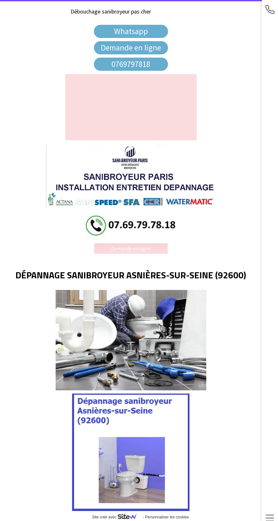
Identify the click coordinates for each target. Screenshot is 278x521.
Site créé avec (116, 517)
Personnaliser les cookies (167, 517)
